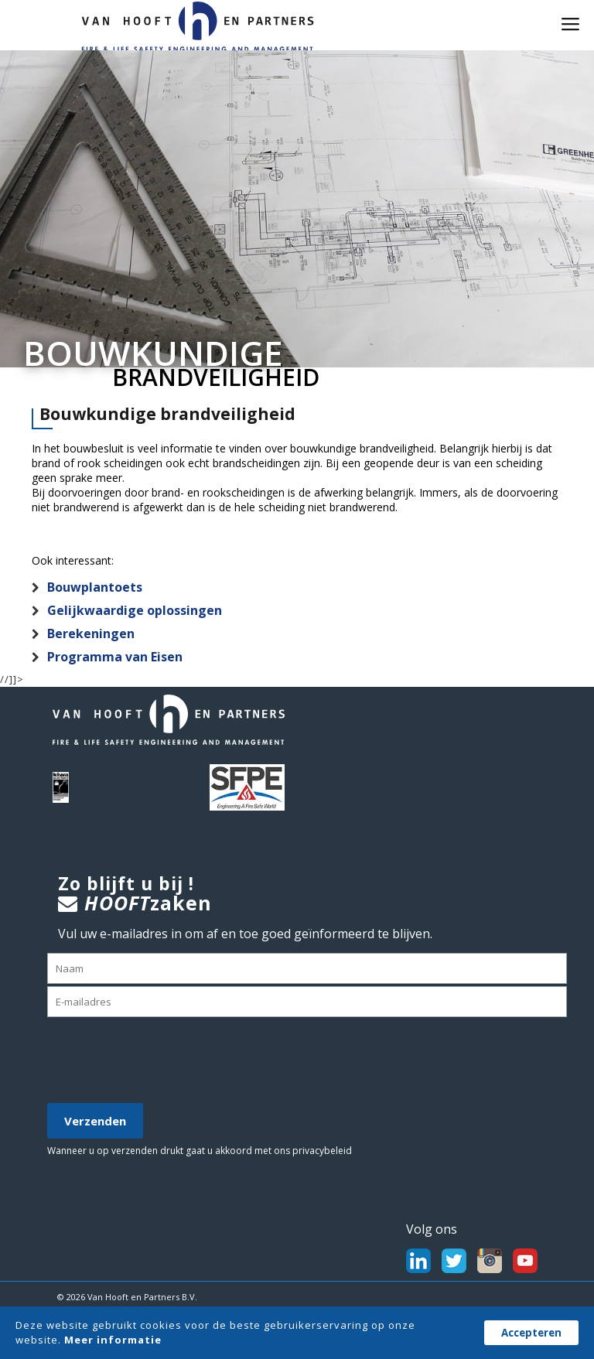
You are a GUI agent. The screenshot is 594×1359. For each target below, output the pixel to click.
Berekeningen (91, 633)
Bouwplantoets (94, 587)
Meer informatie (113, 1340)
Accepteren (531, 1333)
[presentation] (164, 1061)
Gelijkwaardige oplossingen (134, 610)
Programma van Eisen (115, 656)
